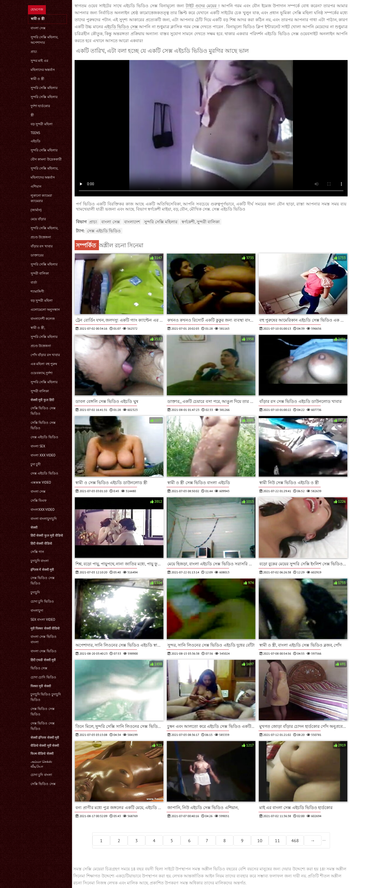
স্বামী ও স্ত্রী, (38, 327)
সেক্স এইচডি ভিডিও (44, 437)
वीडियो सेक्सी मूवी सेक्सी (45, 745)
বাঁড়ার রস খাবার (42, 246)
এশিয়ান (36, 186)
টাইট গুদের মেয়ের (202, 5)
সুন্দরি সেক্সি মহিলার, (44, 168)
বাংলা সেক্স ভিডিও (43, 651)
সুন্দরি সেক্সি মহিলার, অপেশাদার (44, 40)
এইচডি (35, 141)
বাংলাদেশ (132, 221)
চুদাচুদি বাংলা (40, 561)
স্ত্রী (32, 115)
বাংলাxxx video (43, 509)
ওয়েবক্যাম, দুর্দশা (42, 373)
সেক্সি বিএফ (39, 500)
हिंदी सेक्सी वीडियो (41, 543)
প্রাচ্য (34, 51)
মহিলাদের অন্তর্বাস (43, 70)
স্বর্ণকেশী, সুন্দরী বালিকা (201, 221)
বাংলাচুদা (37, 610)
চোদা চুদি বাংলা (41, 775)
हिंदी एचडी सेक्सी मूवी (43, 660)
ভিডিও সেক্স (39, 668)
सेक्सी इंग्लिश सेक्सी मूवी (45, 737)
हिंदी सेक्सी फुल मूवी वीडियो (47, 535)
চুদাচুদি (35, 592)
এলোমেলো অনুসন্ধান (45, 309)
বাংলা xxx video (43, 455)
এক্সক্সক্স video (41, 482)
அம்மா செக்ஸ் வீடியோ (41, 763)
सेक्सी (34, 527)
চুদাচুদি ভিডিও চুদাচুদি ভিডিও (46, 697)
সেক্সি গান (37, 552)
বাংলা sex (38, 446)
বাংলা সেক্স (38, 28)
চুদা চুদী (36, 464)
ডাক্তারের (37, 255)
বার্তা (34, 282)
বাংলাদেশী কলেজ (43, 318)
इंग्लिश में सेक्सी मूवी (42, 569)
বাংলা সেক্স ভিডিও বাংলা (43, 639)
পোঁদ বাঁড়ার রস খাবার (45, 355)
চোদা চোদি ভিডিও (43, 677)
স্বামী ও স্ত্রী (37, 79)
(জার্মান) (36, 210)
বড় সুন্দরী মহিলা (42, 124)
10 (259, 840)
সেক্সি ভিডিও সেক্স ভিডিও (43, 411)
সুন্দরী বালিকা (40, 273)
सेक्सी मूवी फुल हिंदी (42, 400)
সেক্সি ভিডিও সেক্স (43, 784)
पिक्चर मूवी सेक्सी (41, 686)
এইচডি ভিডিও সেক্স (121, 26)
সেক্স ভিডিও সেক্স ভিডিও (43, 581)
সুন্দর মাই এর (39, 60)
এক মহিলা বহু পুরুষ (44, 364)
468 (295, 840)
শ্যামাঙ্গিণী (37, 291)
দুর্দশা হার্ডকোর (40, 106)
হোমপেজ (37, 9)
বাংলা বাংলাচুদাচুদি (44, 518)
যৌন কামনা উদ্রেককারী (46, 159)
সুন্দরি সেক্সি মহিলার (44, 88)
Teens (35, 133)
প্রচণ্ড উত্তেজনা (41, 237)
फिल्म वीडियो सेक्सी (42, 753)
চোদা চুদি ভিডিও (42, 601)
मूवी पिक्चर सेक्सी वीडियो (45, 628)
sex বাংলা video (43, 619)
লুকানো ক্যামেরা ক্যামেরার (41, 198)
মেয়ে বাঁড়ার (38, 219)
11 (277, 840)
